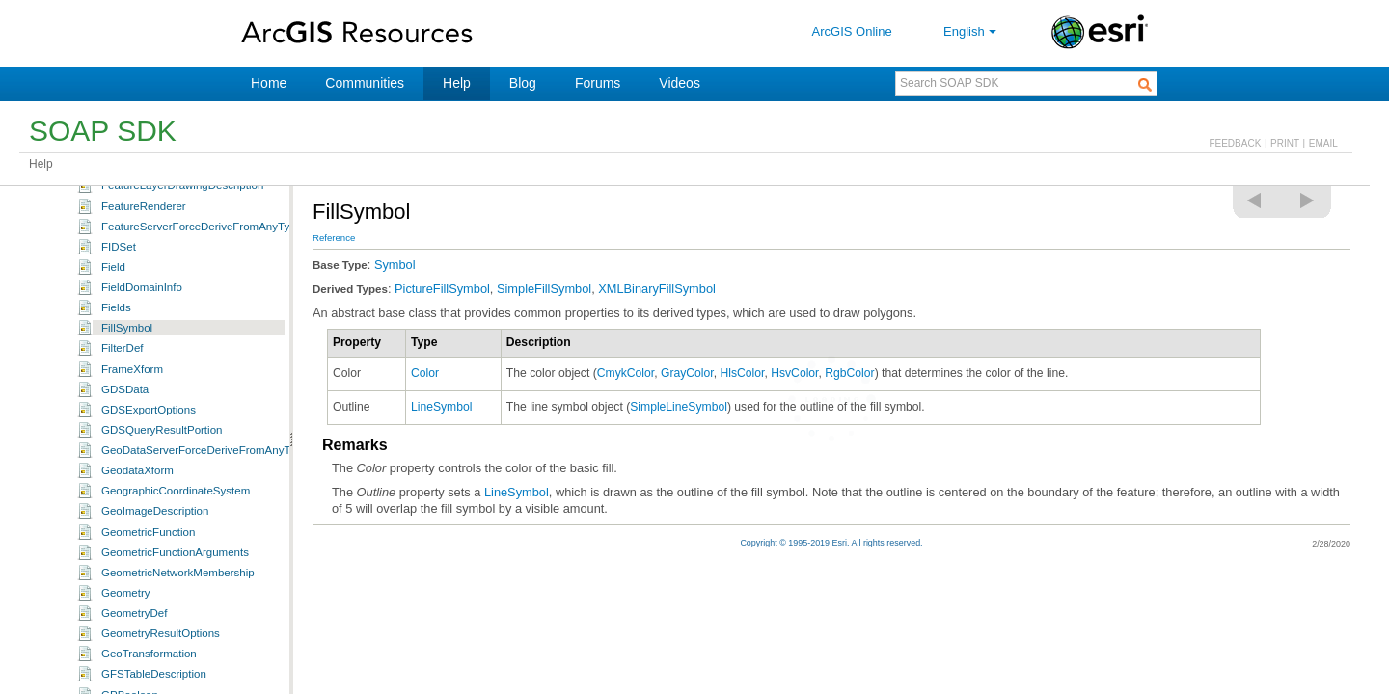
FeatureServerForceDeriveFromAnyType (201, 298)
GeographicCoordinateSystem (175, 562)
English (971, 31)
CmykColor (625, 373)
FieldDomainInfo (141, 358)
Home (268, 83)
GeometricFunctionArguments (175, 623)
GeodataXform (137, 541)
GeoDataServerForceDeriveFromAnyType (204, 521)
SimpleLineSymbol (678, 407)
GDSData (125, 461)
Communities (364, 83)
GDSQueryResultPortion (161, 501)
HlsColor (742, 373)
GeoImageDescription (154, 582)
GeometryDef (134, 684)
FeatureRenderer (143, 277)
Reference (334, 237)
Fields (116, 379)
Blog (522, 83)
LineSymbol (442, 407)
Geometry (125, 664)
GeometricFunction (148, 603)
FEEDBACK (1235, 143)
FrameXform (132, 440)
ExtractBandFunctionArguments (180, 216)
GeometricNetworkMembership (178, 644)
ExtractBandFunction (152, 195)
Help (457, 83)
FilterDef (122, 419)
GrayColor (687, 373)
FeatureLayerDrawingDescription (182, 256)
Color (425, 373)
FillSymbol (126, 399)
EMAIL (1323, 143)
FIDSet (118, 318)
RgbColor (849, 373)
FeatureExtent (136, 236)
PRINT (1284, 143)
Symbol (395, 264)
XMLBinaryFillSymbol (657, 288)
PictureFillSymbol (442, 288)
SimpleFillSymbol (544, 288)
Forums (597, 83)
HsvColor (794, 373)
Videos (679, 83)
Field (113, 338)
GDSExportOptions (148, 481)
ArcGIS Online (852, 31)
